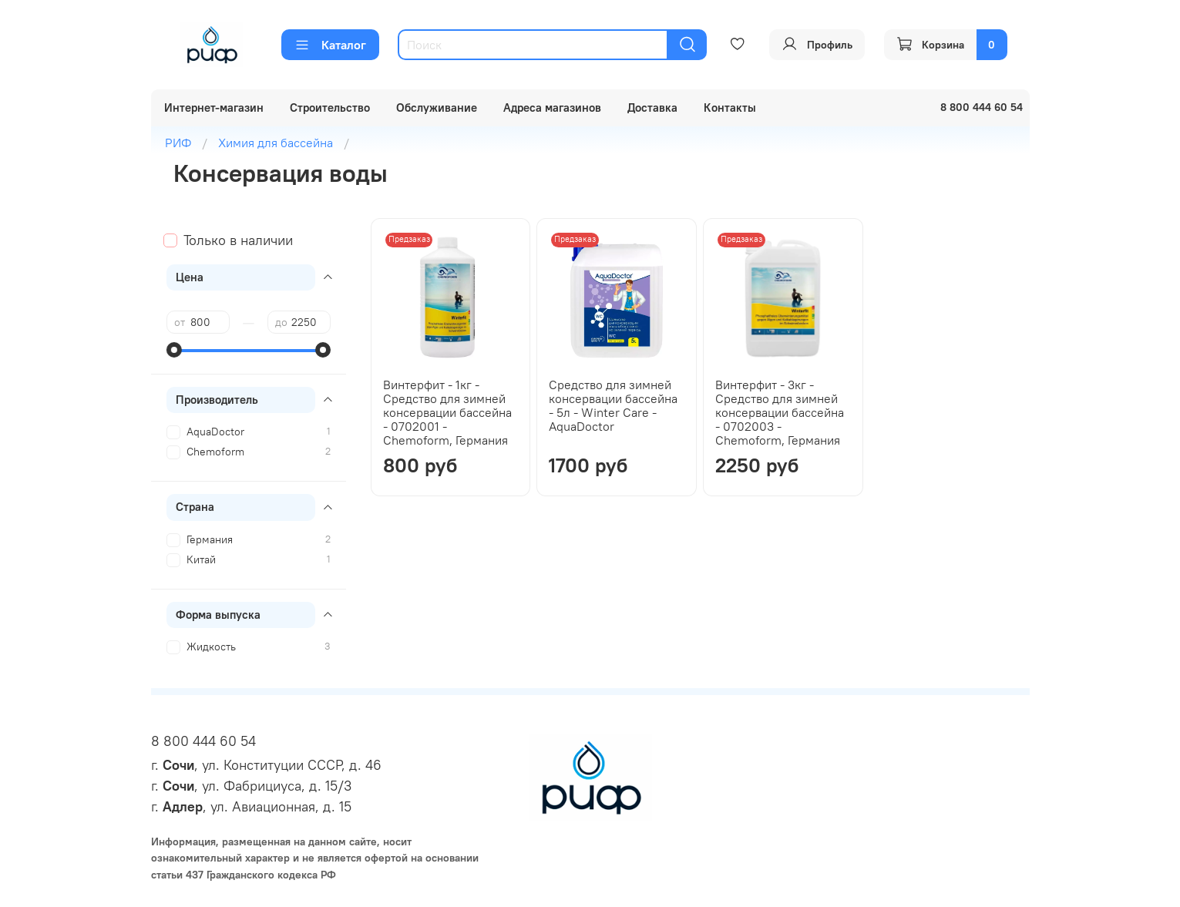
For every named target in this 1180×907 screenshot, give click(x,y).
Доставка (652, 107)
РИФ (178, 142)
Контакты (730, 107)
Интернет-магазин (214, 107)
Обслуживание (436, 107)
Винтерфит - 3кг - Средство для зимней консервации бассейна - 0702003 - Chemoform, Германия (779, 412)
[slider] (174, 349)
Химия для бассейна (275, 142)
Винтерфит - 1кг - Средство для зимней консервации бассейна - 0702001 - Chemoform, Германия (447, 412)
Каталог (330, 44)
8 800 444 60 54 (203, 741)
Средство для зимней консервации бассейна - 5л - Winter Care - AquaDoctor (613, 405)
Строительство (330, 107)
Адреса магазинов (552, 107)
